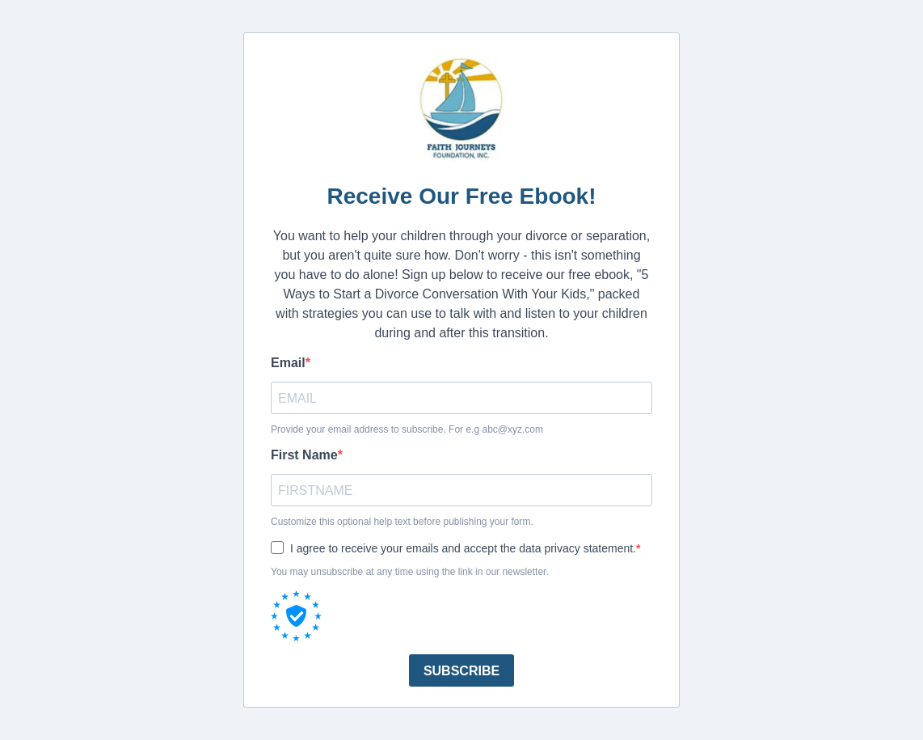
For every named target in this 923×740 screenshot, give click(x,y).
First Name (304, 455)
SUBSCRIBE (461, 671)
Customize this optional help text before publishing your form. (402, 521)
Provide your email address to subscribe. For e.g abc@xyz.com (407, 429)
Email (288, 363)
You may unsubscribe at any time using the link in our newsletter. (410, 571)
